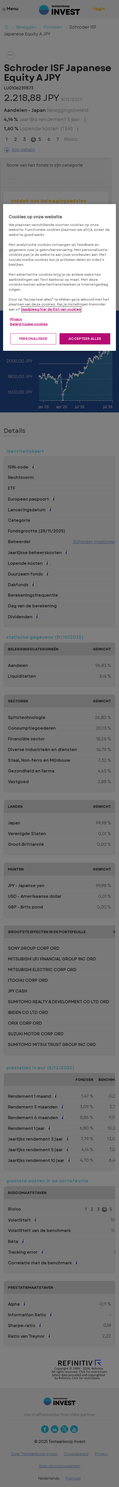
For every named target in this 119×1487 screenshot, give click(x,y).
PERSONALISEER (33, 338)
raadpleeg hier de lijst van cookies (51, 309)
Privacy (16, 319)
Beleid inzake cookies (29, 324)
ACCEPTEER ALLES (84, 338)
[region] (59, 277)
